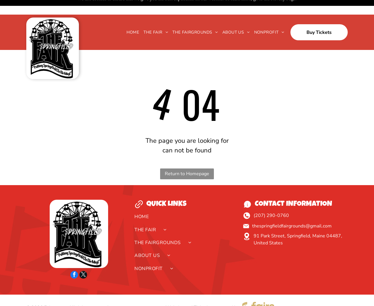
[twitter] (83, 260)
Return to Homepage (187, 159)
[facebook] (74, 260)
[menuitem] (130, 17)
